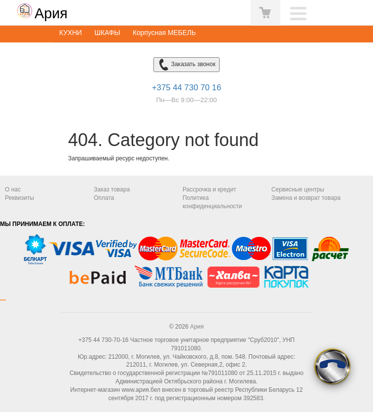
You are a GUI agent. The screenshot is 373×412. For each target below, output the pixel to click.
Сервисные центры (297, 189)
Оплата (104, 197)
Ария (197, 326)
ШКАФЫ (107, 33)
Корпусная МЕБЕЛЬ (164, 33)
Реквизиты (19, 197)
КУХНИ (70, 33)
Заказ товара (112, 189)
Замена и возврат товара (305, 197)
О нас (13, 189)
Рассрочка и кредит (209, 189)
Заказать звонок (186, 65)
